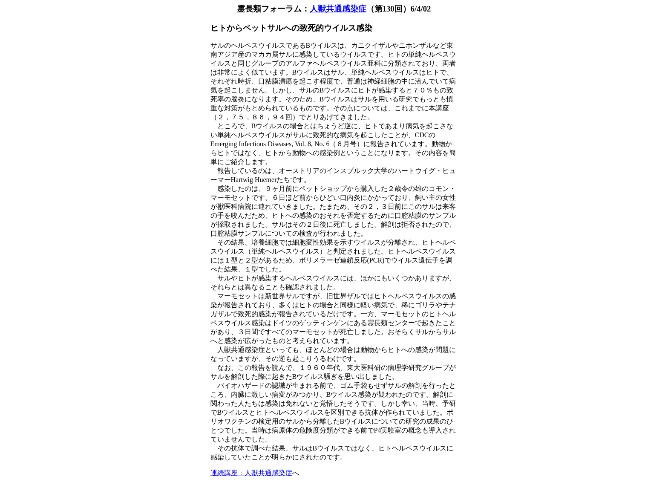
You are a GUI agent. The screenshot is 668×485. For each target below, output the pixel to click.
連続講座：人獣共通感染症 (251, 472)
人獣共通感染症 (338, 8)
